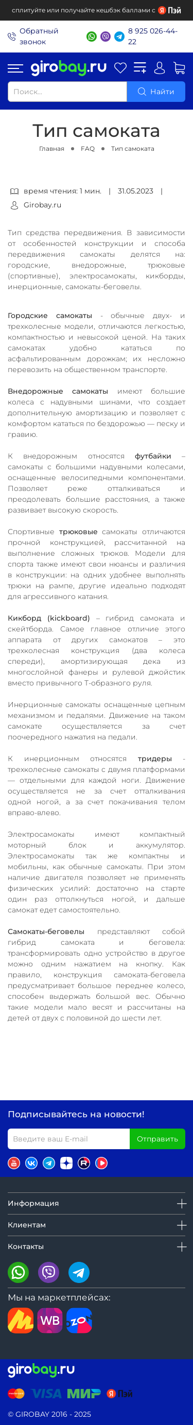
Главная (51, 148)
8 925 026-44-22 (153, 36)
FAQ (88, 148)
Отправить (157, 1138)
